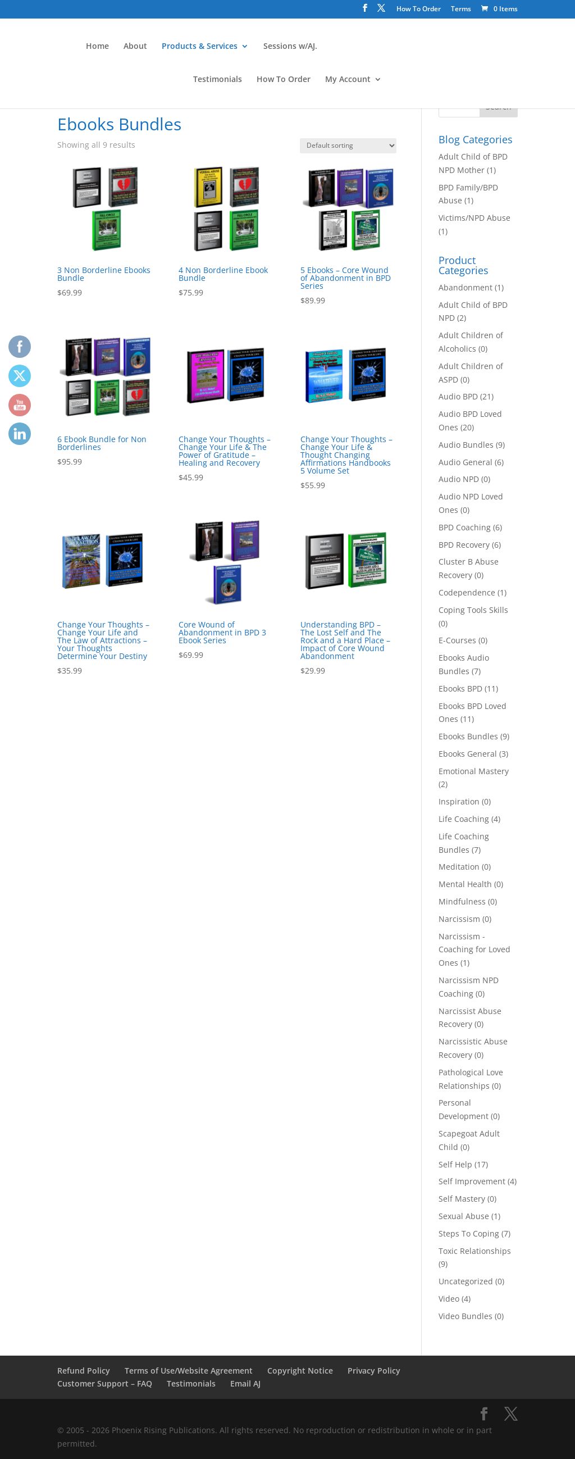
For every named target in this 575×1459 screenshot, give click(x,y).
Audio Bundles (466, 444)
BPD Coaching (465, 527)
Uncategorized (466, 1281)
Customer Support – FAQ (104, 1383)
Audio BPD (458, 396)
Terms (461, 9)
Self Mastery (462, 1198)
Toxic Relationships (475, 1251)
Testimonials (217, 79)
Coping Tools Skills (473, 609)
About (134, 46)
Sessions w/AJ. (289, 46)
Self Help (455, 1164)
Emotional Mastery (474, 771)
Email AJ (245, 1383)
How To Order (418, 9)
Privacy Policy (374, 1370)
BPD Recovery (464, 544)
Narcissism (459, 918)
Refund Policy (83, 1370)
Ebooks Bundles (468, 736)
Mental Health (465, 884)
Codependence (467, 592)
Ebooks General (468, 753)
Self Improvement (472, 1181)
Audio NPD (459, 479)
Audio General (465, 462)
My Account (348, 79)
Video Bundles (465, 1316)
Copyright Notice (300, 1370)
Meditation (459, 866)
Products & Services (198, 46)
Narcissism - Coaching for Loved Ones (474, 950)
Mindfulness (462, 901)
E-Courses (457, 640)
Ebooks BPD (460, 688)
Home (96, 46)
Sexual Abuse (464, 1216)
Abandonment (465, 287)
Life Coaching (464, 818)
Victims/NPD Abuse (474, 217)
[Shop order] (348, 145)
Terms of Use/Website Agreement (189, 1370)
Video (449, 1298)
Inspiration (459, 801)
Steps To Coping (469, 1233)
